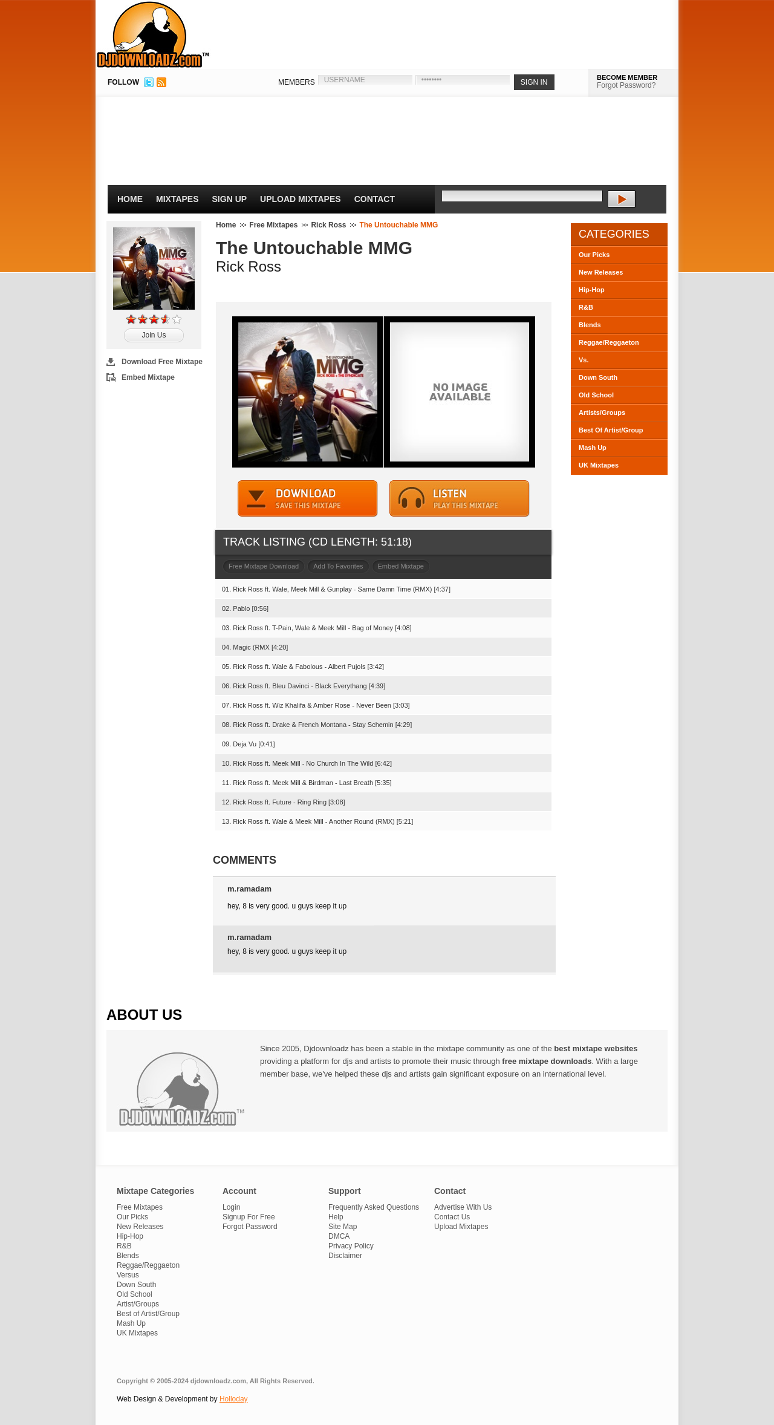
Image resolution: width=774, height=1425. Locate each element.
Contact (374, 199)
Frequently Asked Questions (373, 1207)
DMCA (339, 1236)
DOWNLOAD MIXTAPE (308, 498)
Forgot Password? (626, 85)
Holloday (234, 1399)
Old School (596, 395)
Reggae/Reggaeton (609, 342)
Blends (590, 324)
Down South (598, 377)
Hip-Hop (592, 289)
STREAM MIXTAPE (459, 498)
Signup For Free (249, 1217)
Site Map (342, 1226)
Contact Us (452, 1217)
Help (335, 1217)
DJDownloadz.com (153, 34)
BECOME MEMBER (627, 77)
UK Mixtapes (599, 465)
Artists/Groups (602, 412)
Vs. (584, 360)
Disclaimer (345, 1255)
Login (231, 1207)
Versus (128, 1275)
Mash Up (593, 447)
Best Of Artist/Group (611, 430)
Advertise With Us (463, 1207)
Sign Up (229, 199)
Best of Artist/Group (148, 1313)
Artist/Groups (138, 1304)
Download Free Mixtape (162, 361)
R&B (586, 307)
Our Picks (594, 254)
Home (130, 199)
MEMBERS (296, 82)
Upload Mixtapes (300, 199)
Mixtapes (177, 199)
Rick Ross (328, 225)
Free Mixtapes (273, 225)
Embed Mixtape (148, 377)
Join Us (153, 335)
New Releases (601, 272)
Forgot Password (250, 1226)
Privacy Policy (351, 1246)
